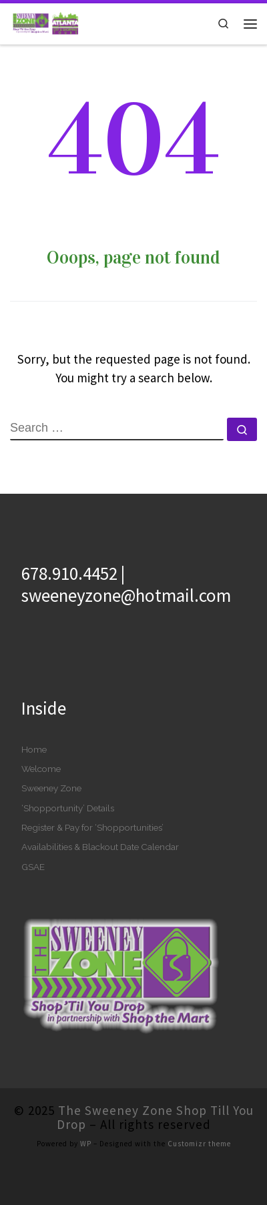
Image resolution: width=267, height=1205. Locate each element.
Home (34, 749)
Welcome (41, 768)
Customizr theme (199, 1143)
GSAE (33, 866)
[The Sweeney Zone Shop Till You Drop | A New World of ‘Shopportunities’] (45, 22)
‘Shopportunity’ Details (67, 808)
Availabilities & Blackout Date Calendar (100, 846)
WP (85, 1143)
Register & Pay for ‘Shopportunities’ (92, 827)
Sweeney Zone (51, 788)
